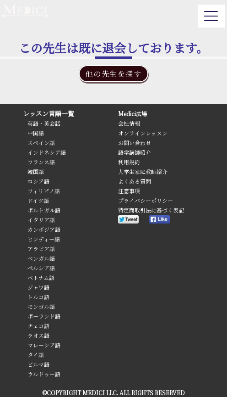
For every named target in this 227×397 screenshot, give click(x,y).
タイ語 (35, 354)
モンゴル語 (41, 306)
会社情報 (129, 123)
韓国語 (35, 171)
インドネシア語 (46, 152)
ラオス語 (38, 335)
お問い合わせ (134, 142)
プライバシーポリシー (145, 200)
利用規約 (129, 162)
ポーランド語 (43, 316)
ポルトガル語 (43, 210)
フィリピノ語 (43, 191)
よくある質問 (134, 181)
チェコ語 (38, 326)
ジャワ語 (38, 287)
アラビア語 (41, 248)
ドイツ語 (38, 200)
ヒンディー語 (43, 239)
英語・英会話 (43, 123)
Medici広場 (132, 113)
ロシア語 (38, 181)
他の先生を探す (113, 73)
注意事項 (129, 191)
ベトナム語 (40, 277)
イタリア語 (41, 220)
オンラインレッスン (143, 133)
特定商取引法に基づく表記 (151, 210)
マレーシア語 (43, 345)
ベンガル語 (41, 258)
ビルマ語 (38, 364)
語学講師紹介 (134, 152)
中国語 (35, 133)
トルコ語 (38, 297)
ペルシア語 (41, 268)
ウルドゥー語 (43, 374)
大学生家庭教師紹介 (143, 171)
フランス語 (41, 162)
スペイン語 (41, 142)
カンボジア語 (43, 229)
